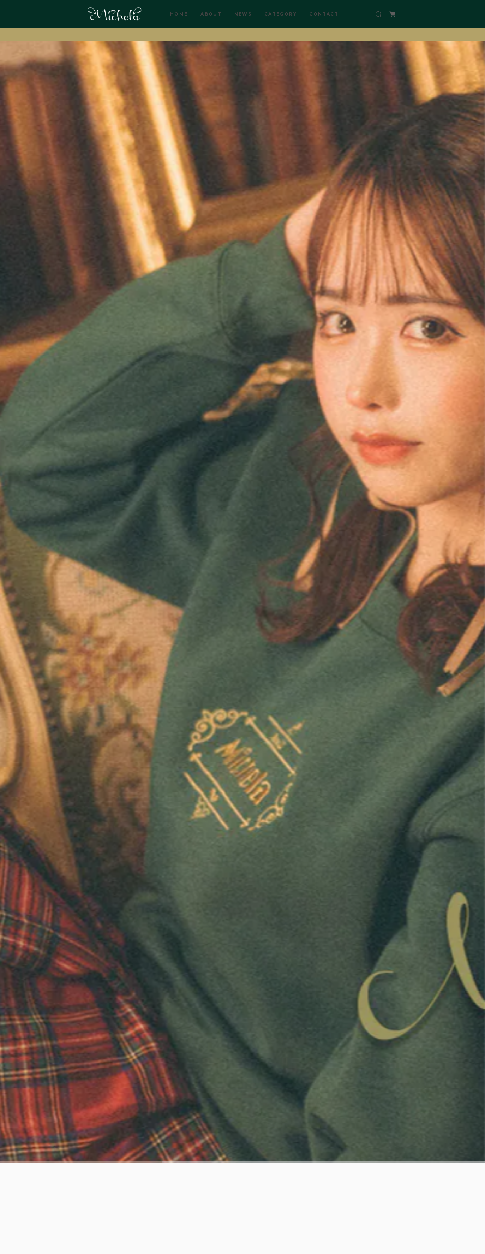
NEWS (243, 14)
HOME (179, 14)
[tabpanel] (242, 601)
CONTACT (324, 14)
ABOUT (211, 14)
